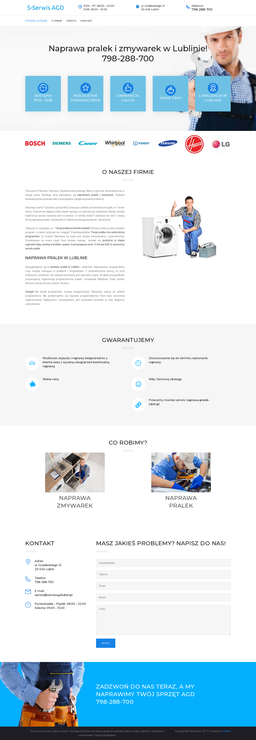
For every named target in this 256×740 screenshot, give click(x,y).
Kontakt (86, 20)
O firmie (57, 20)
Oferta (71, 20)
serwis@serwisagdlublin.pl (54, 595)
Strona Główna (36, 20)
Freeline (226, 731)
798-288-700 (201, 9)
